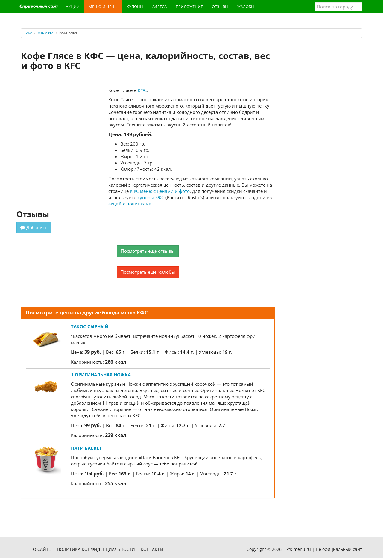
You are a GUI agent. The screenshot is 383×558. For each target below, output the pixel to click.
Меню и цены (103, 6)
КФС (142, 90)
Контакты (152, 549)
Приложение (189, 6)
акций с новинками (130, 204)
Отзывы (220, 6)
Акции (73, 6)
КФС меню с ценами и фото (160, 191)
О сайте (42, 549)
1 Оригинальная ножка (101, 375)
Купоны (135, 6)
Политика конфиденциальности (96, 549)
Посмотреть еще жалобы (148, 272)
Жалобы (245, 6)
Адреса (159, 6)
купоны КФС (150, 197)
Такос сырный (89, 326)
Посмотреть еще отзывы (148, 251)
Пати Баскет (86, 448)
